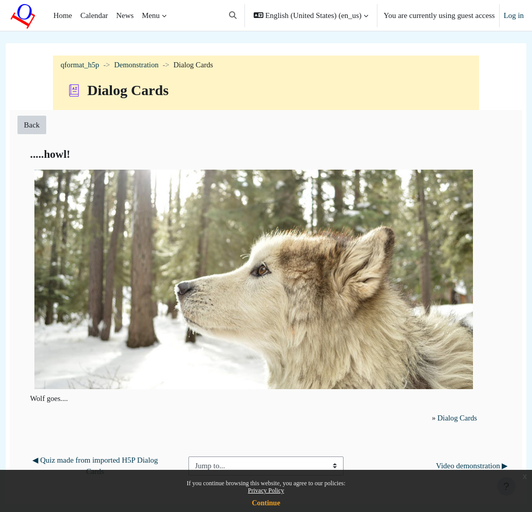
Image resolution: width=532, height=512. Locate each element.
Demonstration (138, 65)
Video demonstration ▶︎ (453, 449)
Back (51, 125)
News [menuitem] (125, 15)
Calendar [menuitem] (94, 15)
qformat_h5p (80, 65)
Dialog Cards (440, 401)
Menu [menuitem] (151, 15)
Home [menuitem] (62, 15)
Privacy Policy (266, 490)
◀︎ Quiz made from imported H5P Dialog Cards (109, 449)
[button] (232, 15)
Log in (514, 15)
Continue (266, 503)
